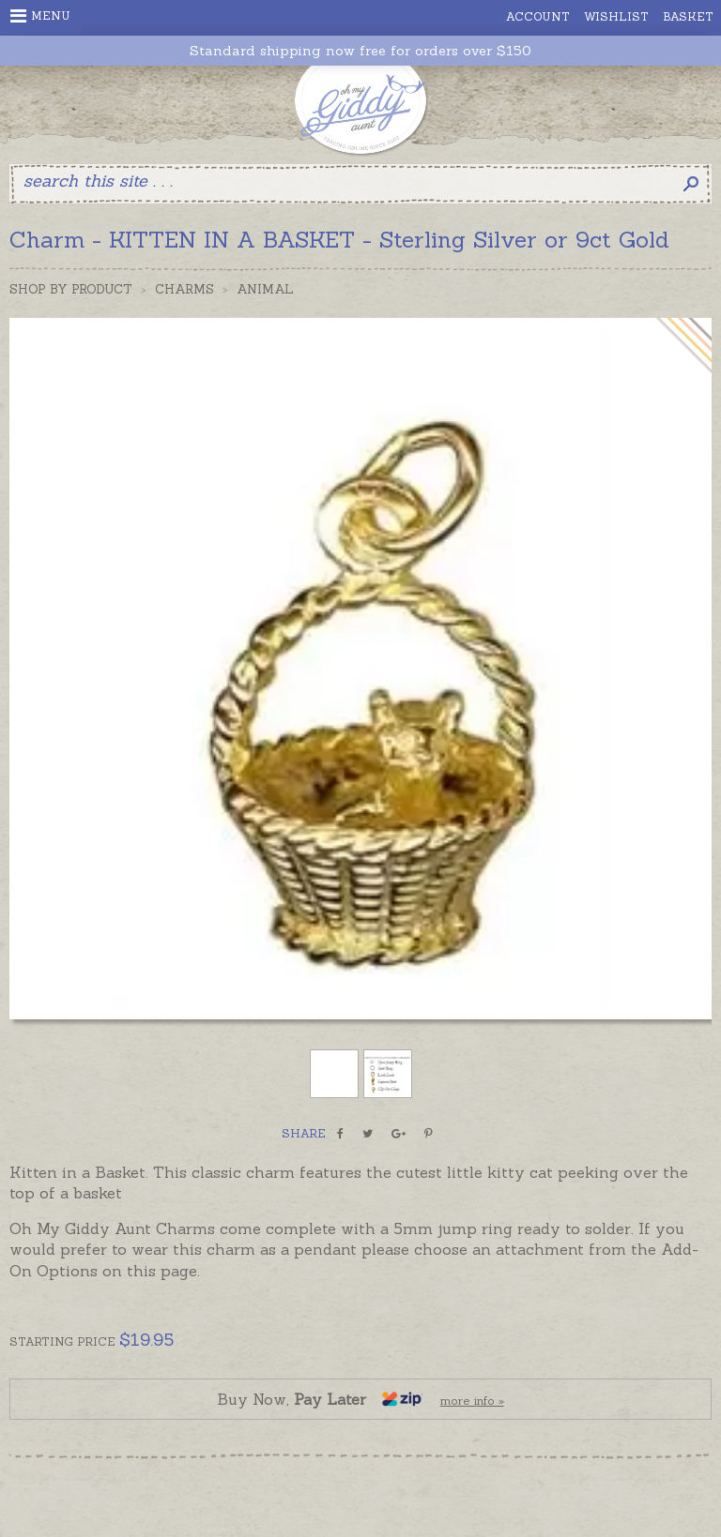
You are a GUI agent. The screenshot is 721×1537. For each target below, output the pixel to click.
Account (538, 16)
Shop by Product (70, 289)
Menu (40, 16)
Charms (184, 289)
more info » (472, 1401)
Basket (688, 16)
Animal (265, 289)
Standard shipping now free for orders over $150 (360, 51)
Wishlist (616, 16)
